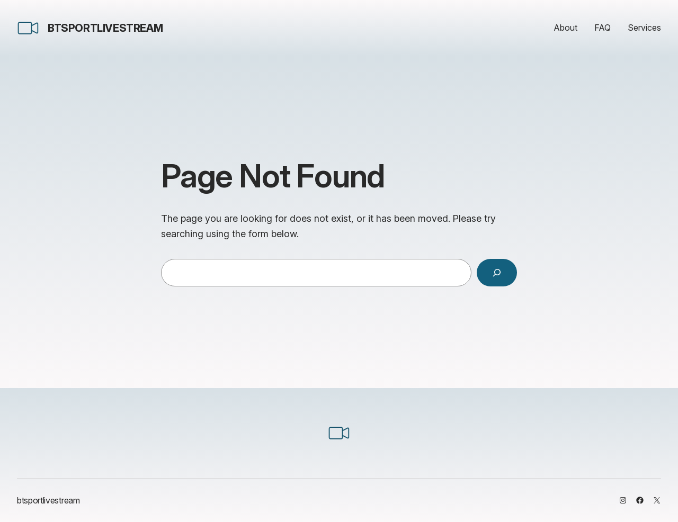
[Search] (497, 272)
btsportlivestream (105, 28)
